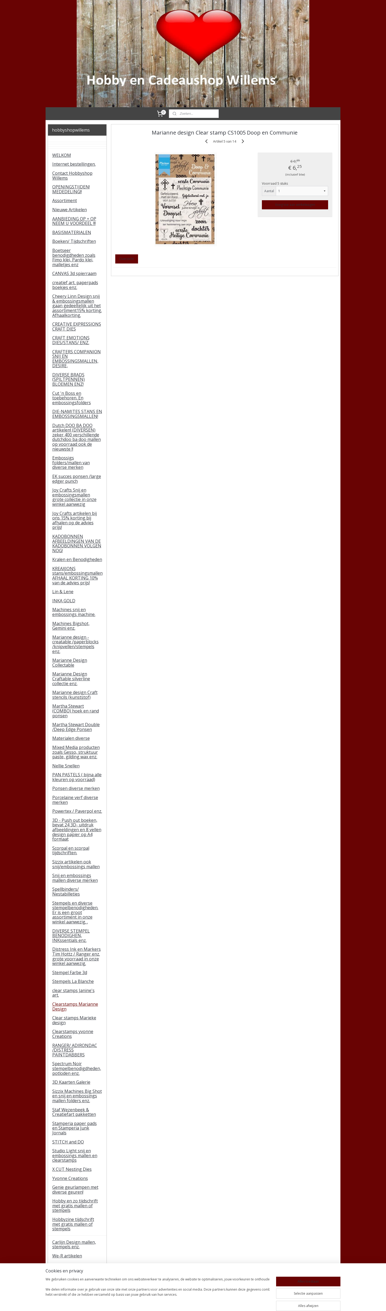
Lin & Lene (62, 592)
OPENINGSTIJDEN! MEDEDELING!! (71, 189)
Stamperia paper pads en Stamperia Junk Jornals (74, 1128)
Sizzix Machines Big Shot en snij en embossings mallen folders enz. (77, 1096)
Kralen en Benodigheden (77, 559)
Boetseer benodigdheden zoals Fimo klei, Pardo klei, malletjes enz (73, 257)
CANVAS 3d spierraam (74, 273)
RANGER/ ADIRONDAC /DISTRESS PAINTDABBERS (74, 1050)
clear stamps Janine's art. (73, 992)
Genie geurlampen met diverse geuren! (75, 1189)
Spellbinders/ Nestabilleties (66, 891)
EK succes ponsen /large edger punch (76, 478)
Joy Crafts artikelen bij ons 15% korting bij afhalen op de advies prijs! (74, 520)
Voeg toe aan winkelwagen (295, 204)
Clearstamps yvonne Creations (72, 1033)
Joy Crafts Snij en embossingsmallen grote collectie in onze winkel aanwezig (74, 497)
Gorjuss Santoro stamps (76, 1265)
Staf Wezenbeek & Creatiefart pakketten (74, 1112)
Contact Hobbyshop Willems (72, 175)
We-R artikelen (67, 1256)
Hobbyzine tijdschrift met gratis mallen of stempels (73, 1224)
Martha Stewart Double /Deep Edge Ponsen (76, 727)
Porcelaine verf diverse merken (75, 799)
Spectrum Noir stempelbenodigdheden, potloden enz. (76, 1068)
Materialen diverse (71, 738)
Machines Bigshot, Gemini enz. (71, 626)
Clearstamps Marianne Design (75, 1006)
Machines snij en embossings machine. (73, 612)
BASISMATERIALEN (71, 232)
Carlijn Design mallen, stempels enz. (74, 1244)
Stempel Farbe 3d (69, 972)
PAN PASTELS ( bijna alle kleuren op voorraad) (77, 777)
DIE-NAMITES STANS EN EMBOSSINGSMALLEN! (77, 413)
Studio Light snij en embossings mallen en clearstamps (74, 1155)
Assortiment (64, 200)
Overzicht (126, 259)
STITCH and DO (68, 1142)
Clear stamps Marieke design (74, 1020)
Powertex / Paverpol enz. (77, 811)
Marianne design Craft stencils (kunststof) (75, 694)
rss (187, 1301)
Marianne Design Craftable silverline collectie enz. (71, 678)
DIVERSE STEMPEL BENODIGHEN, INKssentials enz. (71, 935)
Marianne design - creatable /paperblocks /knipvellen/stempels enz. (75, 644)
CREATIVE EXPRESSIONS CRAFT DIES (76, 326)
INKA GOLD (63, 601)
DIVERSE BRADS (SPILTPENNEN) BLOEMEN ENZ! (68, 379)
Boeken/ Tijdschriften (74, 241)
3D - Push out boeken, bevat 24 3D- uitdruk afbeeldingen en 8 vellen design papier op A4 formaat (76, 829)
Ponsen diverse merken (76, 788)
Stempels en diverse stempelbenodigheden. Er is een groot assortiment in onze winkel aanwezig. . (75, 912)
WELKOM (61, 155)
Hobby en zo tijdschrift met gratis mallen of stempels (75, 1205)
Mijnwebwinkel (255, 1301)
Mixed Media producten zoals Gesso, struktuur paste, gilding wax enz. (76, 752)
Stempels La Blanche (73, 981)
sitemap (176, 1301)
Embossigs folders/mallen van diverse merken (71, 462)
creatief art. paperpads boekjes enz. (75, 285)
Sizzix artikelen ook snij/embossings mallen (76, 864)
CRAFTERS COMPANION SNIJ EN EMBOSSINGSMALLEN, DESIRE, (76, 359)
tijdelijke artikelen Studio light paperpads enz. (77, 1276)
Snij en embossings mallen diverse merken (75, 877)
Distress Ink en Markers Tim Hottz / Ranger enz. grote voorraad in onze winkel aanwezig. (76, 956)
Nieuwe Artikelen (69, 210)
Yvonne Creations (70, 1178)
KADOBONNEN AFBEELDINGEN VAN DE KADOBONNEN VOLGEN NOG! (76, 543)
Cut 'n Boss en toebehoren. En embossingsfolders (71, 398)
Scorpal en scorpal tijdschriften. (70, 850)
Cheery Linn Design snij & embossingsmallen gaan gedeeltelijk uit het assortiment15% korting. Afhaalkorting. (77, 305)
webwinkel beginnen (208, 1301)
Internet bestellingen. (74, 164)
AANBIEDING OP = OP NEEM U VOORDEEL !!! (74, 221)
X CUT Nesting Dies (72, 1169)
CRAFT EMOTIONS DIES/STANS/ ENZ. (71, 340)
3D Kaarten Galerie (71, 1082)
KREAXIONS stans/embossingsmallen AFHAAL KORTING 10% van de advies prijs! (77, 576)
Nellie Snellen (66, 766)
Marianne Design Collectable (69, 662)
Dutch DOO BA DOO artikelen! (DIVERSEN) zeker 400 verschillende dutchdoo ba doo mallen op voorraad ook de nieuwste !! (76, 437)
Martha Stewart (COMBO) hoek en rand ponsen (75, 710)
